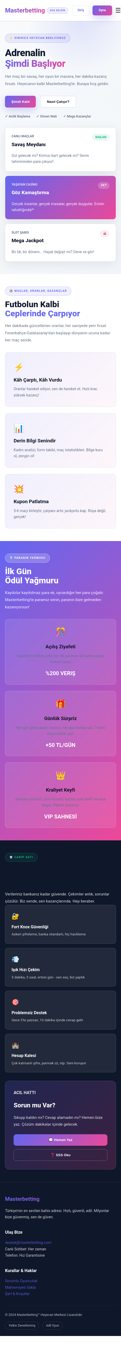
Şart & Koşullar (17, 1294)
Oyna (102, 10)
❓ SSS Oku (60, 1155)
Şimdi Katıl (20, 102)
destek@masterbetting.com (28, 1242)
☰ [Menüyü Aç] (118, 10)
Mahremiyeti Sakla (20, 1287)
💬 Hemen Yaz (60, 1140)
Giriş (80, 10)
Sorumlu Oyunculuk (21, 1281)
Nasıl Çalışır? (58, 102)
